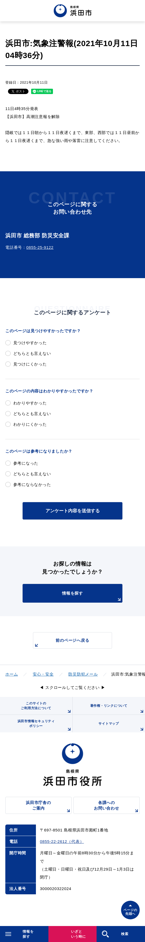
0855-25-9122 (39, 247)
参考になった (26, 463)
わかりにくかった (30, 424)
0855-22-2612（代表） (62, 841)
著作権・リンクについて (117, 709)
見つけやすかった (30, 342)
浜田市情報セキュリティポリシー (45, 725)
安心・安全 (43, 674)
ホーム (11, 674)
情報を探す (92, 597)
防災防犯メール (83, 674)
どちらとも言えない (32, 353)
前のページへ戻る (61, 643)
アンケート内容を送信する (72, 510)
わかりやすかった (30, 403)
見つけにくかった (30, 364)
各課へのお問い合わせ (117, 807)
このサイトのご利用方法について (46, 707)
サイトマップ (121, 727)
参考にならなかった (32, 484)
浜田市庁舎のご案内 (49, 807)
